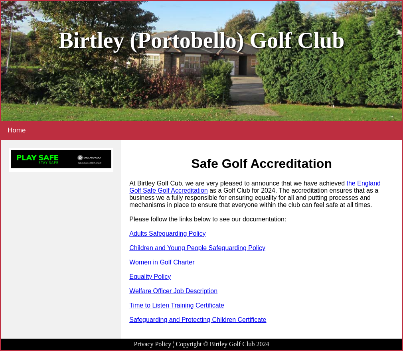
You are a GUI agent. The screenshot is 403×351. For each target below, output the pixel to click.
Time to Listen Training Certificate (176, 305)
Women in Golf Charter (161, 262)
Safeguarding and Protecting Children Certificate (197, 319)
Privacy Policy (153, 344)
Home (17, 130)
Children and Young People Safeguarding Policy (197, 248)
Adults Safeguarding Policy (167, 233)
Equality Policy (150, 276)
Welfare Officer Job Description (173, 291)
